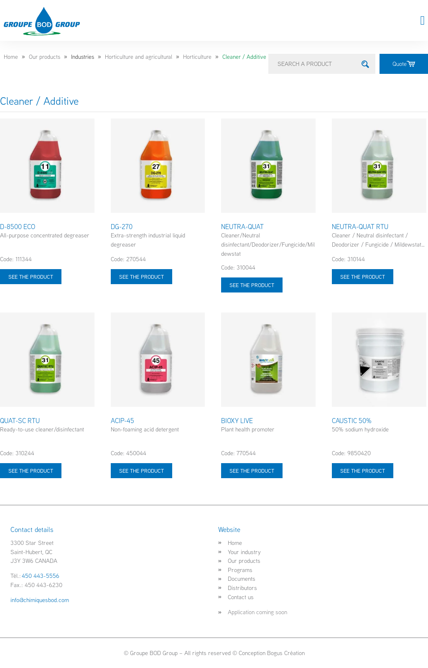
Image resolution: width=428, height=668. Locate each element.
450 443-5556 (40, 576)
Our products (44, 56)
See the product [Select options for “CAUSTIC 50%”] (362, 470)
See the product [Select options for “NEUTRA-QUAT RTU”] (362, 276)
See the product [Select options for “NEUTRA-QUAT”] (251, 285)
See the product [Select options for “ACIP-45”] (141, 470)
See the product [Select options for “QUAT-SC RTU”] (30, 470)
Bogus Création (286, 653)
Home (11, 56)
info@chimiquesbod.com (39, 600)
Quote (403, 64)
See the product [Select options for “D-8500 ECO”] (30, 276)
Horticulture (197, 56)
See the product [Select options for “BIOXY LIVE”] (251, 470)
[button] (422, 20)
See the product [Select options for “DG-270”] (141, 276)
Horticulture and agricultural (138, 56)
